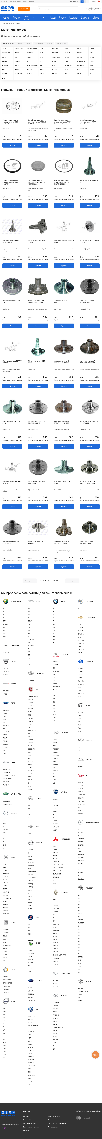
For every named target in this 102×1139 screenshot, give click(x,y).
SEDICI (30, 780)
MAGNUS (81, 693)
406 (79, 917)
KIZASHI (80, 1001)
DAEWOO (55, 53)
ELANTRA (56, 755)
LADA (54, 61)
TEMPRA (31, 709)
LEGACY (30, 991)
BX (54, 674)
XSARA (55, 690)
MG (41, 65)
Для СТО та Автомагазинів (57, 1123)
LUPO (29, 1035)
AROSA (5, 948)
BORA (30, 1044)
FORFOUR (6, 989)
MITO (4, 636)
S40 (4, 1008)
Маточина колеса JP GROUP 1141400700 (87, 482)
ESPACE (55, 912)
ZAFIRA (5, 895)
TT (29, 636)
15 (57, 581)
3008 (79, 960)
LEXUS (92, 61)
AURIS (55, 1037)
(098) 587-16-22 (73, 1)
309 (79, 926)
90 (29, 615)
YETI (29, 965)
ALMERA (31, 862)
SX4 (79, 998)
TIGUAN (30, 1078)
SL (79, 848)
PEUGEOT (18, 69)
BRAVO (30, 737)
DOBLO (30, 767)
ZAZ (3, 78)
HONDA (67, 57)
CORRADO (31, 1050)
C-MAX (5, 753)
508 (79, 969)
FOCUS (5, 735)
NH (4, 1036)
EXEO (5, 958)
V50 (4, 1045)
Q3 (29, 664)
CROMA (30, 703)
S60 (4, 1033)
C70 (4, 1048)
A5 (29, 649)
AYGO (55, 1033)
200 (29, 618)
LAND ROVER (81, 61)
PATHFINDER (32, 878)
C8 (54, 699)
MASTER (56, 933)
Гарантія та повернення (31, 1127)
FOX (29, 1069)
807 (79, 938)
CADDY (30, 1053)
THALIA (55, 943)
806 (79, 898)
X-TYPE (80, 766)
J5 (78, 895)
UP (29, 1084)
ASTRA (5, 880)
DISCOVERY (7, 801)
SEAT (78, 69)
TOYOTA (54, 74)
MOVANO (6, 892)
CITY (79, 731)
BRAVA (30, 733)
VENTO (30, 1047)
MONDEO (6, 710)
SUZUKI (42, 74)
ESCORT (5, 713)
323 (4, 820)
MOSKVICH (80, 65)
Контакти (31, 1)
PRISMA (55, 805)
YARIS (55, 1021)
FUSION (5, 741)
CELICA (55, 1009)
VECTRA (5, 886)
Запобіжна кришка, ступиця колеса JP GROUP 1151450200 (64, 122)
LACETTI (81, 625)
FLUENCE (56, 958)
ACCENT (56, 749)
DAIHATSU (68, 53)
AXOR (80, 851)
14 (54, 581)
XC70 (4, 1039)
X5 (54, 636)
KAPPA (55, 811)
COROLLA (56, 1003)
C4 (54, 705)
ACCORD (81, 712)
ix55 (54, 780)
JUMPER (55, 662)
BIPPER (80, 957)
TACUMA (81, 631)
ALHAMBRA (7, 945)
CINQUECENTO (33, 696)
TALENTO (31, 771)
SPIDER (5, 624)
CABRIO (5, 977)
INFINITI (4, 61)
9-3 (29, 931)
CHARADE (31, 680)
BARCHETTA (32, 730)
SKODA (92, 69)
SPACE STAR (57, 871)
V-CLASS (81, 839)
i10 (54, 774)
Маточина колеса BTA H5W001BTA (36, 542)
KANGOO (56, 930)
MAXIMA (31, 850)
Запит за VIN (4, 1)
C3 (54, 696)
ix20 (54, 783)
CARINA (55, 1006)
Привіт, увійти (92, 10)
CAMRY (55, 1018)
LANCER (55, 849)
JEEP (28, 61)
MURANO (31, 875)
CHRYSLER (18, 53)
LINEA (30, 786)
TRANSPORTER (33, 1026)
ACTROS (80, 833)
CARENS (80, 792)
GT (4, 633)
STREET (5, 747)
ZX (54, 668)
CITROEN (30, 53)
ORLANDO (81, 649)
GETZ (54, 767)
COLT (54, 846)
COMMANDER (7, 779)
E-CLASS (81, 863)
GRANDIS (56, 877)
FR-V (79, 728)
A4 (29, 624)
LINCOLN (5, 65)
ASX (54, 883)
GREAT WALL (56, 57)
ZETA (54, 808)
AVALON (55, 1040)
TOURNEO (6, 744)
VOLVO (79, 74)
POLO (29, 1022)
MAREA (30, 743)
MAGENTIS (81, 795)
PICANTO (81, 801)
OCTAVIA (31, 953)
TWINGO (55, 946)
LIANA (80, 995)
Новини (26, 1116)
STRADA (30, 761)
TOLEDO (5, 936)
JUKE (29, 899)
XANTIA (55, 665)
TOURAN (31, 1063)
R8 (29, 652)
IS (28, 811)
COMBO (5, 864)
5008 (79, 963)
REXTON (55, 980)
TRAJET (55, 752)
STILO (30, 774)
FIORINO (30, 718)
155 (4, 612)
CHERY (92, 48)
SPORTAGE (81, 804)
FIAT (91, 53)
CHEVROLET (6, 53)
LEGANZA (81, 675)
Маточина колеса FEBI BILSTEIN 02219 (36, 422)
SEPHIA (80, 782)
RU (85, 2)
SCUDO (30, 740)
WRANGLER (6, 769)
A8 (29, 630)
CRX (79, 719)
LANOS (80, 672)
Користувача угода (54, 1116)
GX (29, 814)
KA (4, 729)
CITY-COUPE (7, 980)
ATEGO (80, 836)
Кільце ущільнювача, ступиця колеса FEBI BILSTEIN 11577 (10, 122)
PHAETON (31, 1056)
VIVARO (5, 901)
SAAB (66, 69)
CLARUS (80, 786)
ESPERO (80, 669)
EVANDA (81, 634)
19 (53, 915)
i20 (54, 777)
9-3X (29, 934)
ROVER (54, 69)
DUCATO (30, 706)
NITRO (5, 694)
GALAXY (5, 722)
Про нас (25, 1)
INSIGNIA (6, 914)
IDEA (29, 777)
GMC (41, 57)
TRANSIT (6, 725)
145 (4, 608)
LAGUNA (56, 905)
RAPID (55, 899)
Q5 (29, 655)
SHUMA (80, 789)
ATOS (54, 746)
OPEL (4, 69)
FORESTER (31, 1000)
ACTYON (56, 986)
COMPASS (6, 782)
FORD (4, 57)
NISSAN (92, 65)
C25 (54, 680)
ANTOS (80, 873)
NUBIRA (80, 628)
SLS (79, 867)
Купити (12, 145)
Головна (4, 24)
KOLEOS (55, 952)
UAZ (66, 74)
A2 (29, 642)
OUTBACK (31, 988)
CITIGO (30, 969)
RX (29, 805)
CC (29, 1087)
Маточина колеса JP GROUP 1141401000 (61, 422)
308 (79, 954)
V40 (4, 1011)
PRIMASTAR (32, 871)
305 (79, 904)
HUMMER (80, 57)
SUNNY (30, 859)
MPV (4, 833)
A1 (29, 658)
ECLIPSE (55, 858)
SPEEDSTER (7, 898)
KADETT (5, 867)
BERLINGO (56, 686)
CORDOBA (6, 930)
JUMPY (55, 683)
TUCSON (56, 771)
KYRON (55, 983)
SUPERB (30, 959)
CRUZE (80, 646)
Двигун (49, 43)
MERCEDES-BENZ (32, 65)
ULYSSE (30, 724)
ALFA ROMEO (19, 48)
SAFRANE (56, 909)
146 (4, 618)
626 (4, 826)
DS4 (54, 720)
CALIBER (6, 691)
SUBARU (29, 74)
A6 (29, 627)
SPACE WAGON (58, 868)
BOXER (80, 914)
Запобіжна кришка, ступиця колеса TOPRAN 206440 (89, 122)
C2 (54, 702)
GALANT (55, 852)
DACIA (42, 53)
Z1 (54, 612)
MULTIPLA (31, 758)
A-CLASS (81, 854)
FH (4, 1018)
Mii (4, 961)
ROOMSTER (31, 962)
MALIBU (80, 652)
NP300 (30, 902)
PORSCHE (30, 69)
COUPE (30, 621)
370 (29, 893)
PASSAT (30, 1019)
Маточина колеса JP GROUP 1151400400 (61, 542)
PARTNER (81, 923)
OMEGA (5, 876)
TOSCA (80, 696)
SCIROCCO (31, 1016)
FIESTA (5, 719)
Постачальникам (53, 1127)
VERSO (55, 1043)
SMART (4, 74)
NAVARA (30, 881)
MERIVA (5, 904)
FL (4, 1024)
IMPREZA (31, 997)
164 (4, 615)
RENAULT (42, 69)
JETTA (30, 1041)
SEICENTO (31, 749)
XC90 (4, 1042)
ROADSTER (6, 986)
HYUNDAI (92, 57)
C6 (54, 711)
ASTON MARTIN (32, 48)
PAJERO (55, 855)
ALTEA (5, 954)
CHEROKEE (6, 773)
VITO (79, 829)
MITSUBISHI (68, 65)
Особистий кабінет (94, 8)
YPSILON (56, 827)
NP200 (30, 909)
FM (4, 1021)
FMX (4, 1055)
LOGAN (5, 669)
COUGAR (6, 732)
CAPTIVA (81, 640)
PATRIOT (5, 785)
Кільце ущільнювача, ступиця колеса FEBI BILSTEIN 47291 (10, 182)
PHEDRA (55, 824)
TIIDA (29, 890)
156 (4, 627)
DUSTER (5, 675)
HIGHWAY (56, 758)
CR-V (79, 722)
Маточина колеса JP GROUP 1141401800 (61, 362)
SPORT (55, 927)
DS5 (54, 724)
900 (29, 925)
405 (79, 910)
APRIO (30, 905)
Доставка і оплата (15, 1)
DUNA (30, 752)
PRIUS (55, 1030)
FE (4, 1058)
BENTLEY (55, 48)
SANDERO (6, 672)
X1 (54, 642)
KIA (41, 61)
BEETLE (30, 1081)
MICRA (30, 856)
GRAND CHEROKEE (9, 776)
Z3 (54, 624)
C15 (54, 677)
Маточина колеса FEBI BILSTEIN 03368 (88, 302)
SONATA (55, 740)
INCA (4, 942)
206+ (79, 966)
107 (79, 948)
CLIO (54, 902)
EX (79, 750)
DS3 (54, 717)
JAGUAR (17, 61)
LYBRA (55, 821)
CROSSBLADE (7, 983)
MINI (53, 65)
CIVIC (80, 716)
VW (91, 74)
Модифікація (61, 43)
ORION (5, 716)
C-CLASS (81, 845)
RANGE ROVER (7, 804)
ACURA (4, 48)
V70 (4, 1030)
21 (53, 918)
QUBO (30, 789)
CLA (79, 876)
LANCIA (67, 61)
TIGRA (5, 889)
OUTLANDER (57, 874)
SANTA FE (56, 761)
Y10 (54, 814)
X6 (54, 639)
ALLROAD (31, 646)
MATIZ (80, 678)
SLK (79, 870)
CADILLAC (80, 48)
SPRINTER (81, 860)
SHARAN (31, 1032)
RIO (79, 807)
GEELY (29, 57)
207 (79, 951)
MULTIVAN (31, 1066)
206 (79, 929)
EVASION (56, 671)
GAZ (16, 57)
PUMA (5, 738)
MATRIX (55, 764)
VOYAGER (6, 652)
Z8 (54, 627)
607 (79, 932)
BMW (66, 48)
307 (79, 935)
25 (53, 921)
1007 (79, 944)
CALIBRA (6, 883)
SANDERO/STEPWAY (59, 955)
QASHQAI (31, 884)
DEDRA (55, 799)
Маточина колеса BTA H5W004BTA (10, 241)
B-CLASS (81, 857)
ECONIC (80, 842)
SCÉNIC (55, 936)
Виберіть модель (24, 43)
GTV (4, 621)
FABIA (30, 956)
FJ (53, 1046)
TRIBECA (31, 994)
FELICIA (30, 950)
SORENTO (81, 798)
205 (79, 901)
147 (4, 630)
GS (29, 808)
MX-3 (4, 823)
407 (79, 941)
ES (29, 818)
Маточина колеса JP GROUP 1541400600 (36, 302)
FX (79, 747)
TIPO (29, 715)
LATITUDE (56, 961)
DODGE (79, 53)
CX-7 (4, 845)
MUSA (55, 830)
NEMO (55, 714)
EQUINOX (81, 643)
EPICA (80, 637)
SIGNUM (5, 907)
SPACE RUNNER (58, 865)
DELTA (55, 802)
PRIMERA (31, 865)
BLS (79, 608)
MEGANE (56, 924)
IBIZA (4, 939)
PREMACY (6, 829)
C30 (4, 1052)
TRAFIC (55, 939)
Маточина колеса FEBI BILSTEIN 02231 (10, 542)
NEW (29, 1038)
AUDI (41, 48)
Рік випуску (39, 43)
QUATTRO (31, 639)
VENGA (80, 813)
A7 (29, 661)
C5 (54, 693)
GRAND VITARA (83, 992)
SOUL (79, 810)
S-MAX (5, 750)
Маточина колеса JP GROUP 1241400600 (87, 362)
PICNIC (55, 1012)
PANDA (30, 712)
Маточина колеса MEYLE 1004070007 (89, 422)
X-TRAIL (30, 887)
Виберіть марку (8, 43)
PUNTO (30, 721)
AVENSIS (56, 1015)
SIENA (30, 764)
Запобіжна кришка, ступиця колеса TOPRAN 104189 (37, 122)
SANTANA (31, 1075)
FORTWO (5, 992)
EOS (29, 1072)
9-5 (29, 928)
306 (79, 907)
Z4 (54, 630)
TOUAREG (31, 1060)
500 (29, 783)
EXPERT (80, 920)
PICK (29, 868)
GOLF (29, 1029)
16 (61, 581)
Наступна (72, 581)
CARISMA (56, 861)
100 (29, 612)
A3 (29, 633)
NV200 (30, 896)
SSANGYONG (19, 74)
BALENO (80, 988)
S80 (4, 1014)
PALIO (30, 746)
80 (29, 608)
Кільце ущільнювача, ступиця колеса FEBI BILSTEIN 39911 (62, 182)
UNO (29, 727)
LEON (5, 951)
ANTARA (5, 910)
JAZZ (79, 725)
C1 (54, 708)
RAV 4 (55, 1024)
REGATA (30, 699)
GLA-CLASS (81, 879)
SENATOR (6, 873)
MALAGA (6, 933)
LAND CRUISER (58, 1027)
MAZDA (17, 65)
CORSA (5, 870)
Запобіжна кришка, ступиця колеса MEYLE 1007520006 (36, 182)
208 (79, 972)
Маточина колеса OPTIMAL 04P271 (86, 542)
